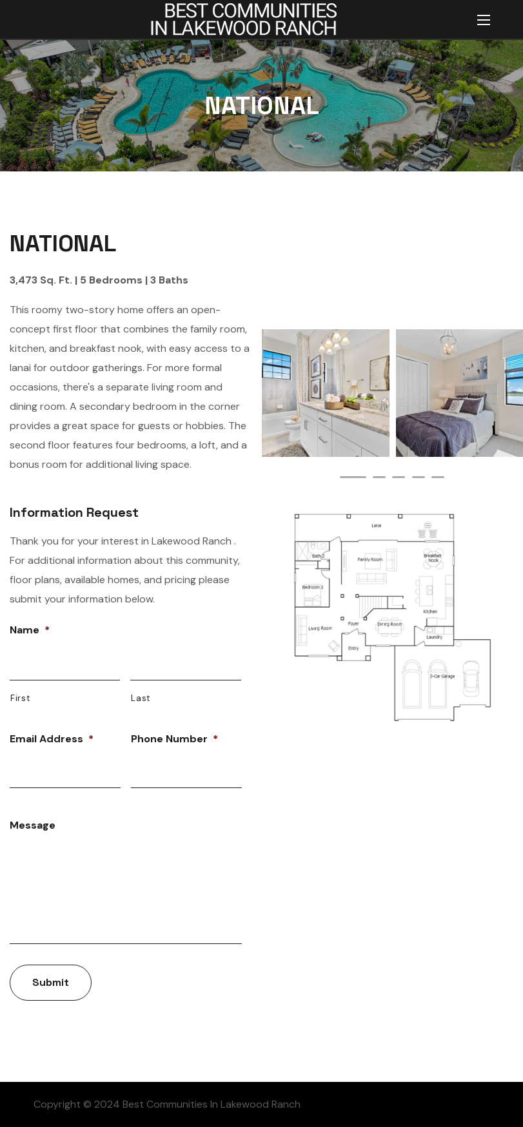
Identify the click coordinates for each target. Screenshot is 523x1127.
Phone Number (174, 739)
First (20, 698)
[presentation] (353, 477)
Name (30, 630)
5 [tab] (437, 477)
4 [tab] (418, 477)
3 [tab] (398, 477)
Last (140, 698)
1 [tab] (353, 477)
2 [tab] (379, 477)
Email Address (52, 739)
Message (32, 825)
